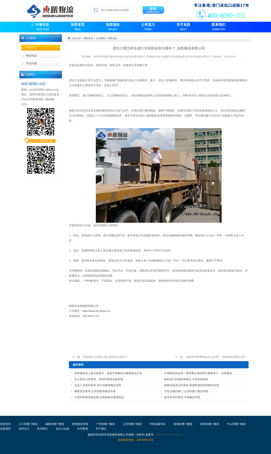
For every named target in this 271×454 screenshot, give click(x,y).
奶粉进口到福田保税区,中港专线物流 (186, 379)
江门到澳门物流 (28, 424)
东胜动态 (31, 47)
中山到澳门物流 (236, 424)
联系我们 (219, 27)
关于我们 (101, 428)
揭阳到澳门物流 (54, 424)
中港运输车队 (157, 424)
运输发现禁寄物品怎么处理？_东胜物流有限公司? (216, 356)
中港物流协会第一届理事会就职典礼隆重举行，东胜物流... (199, 373)
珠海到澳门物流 (182, 424)
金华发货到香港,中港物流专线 (182, 397)
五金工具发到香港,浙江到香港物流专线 (97, 385)
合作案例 (82, 428)
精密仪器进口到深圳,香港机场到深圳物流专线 (191, 385)
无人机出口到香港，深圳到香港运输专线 (98, 379)
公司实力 (148, 27)
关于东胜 (183, 27)
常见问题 (31, 63)
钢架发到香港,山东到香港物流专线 (95, 391)
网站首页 (88, 38)
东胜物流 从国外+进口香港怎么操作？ (105, 356)
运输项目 (5, 428)
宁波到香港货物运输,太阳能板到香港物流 (99, 397)
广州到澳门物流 (105, 424)
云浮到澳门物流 (132, 424)
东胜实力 (24, 428)
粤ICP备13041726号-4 (169, 434)
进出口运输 (62, 428)
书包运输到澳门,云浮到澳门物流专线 (186, 391)
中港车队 (42, 27)
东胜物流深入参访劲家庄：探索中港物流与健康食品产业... (109, 373)
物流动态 (31, 55)
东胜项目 (113, 27)
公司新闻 (100, 38)
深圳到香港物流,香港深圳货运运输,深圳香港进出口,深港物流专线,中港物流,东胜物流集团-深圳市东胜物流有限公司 (152, 56)
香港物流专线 (80, 424)
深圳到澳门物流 (209, 424)
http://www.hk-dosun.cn (97, 310)
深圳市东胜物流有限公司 (84, 305)
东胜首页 (78, 27)
